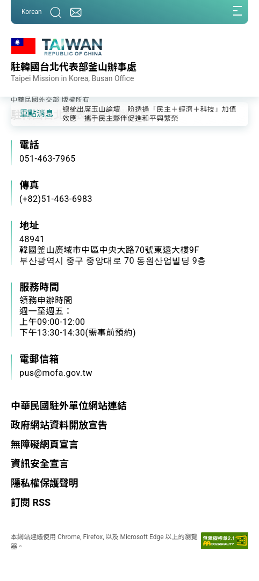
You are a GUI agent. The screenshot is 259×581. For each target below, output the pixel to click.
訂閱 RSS (31, 502)
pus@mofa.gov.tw (55, 373)
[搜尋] (56, 12)
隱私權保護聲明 (44, 483)
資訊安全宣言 (40, 463)
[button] (27, 113)
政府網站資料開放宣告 (59, 425)
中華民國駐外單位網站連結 (69, 405)
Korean (31, 12)
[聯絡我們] (76, 12)
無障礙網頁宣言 (44, 444)
